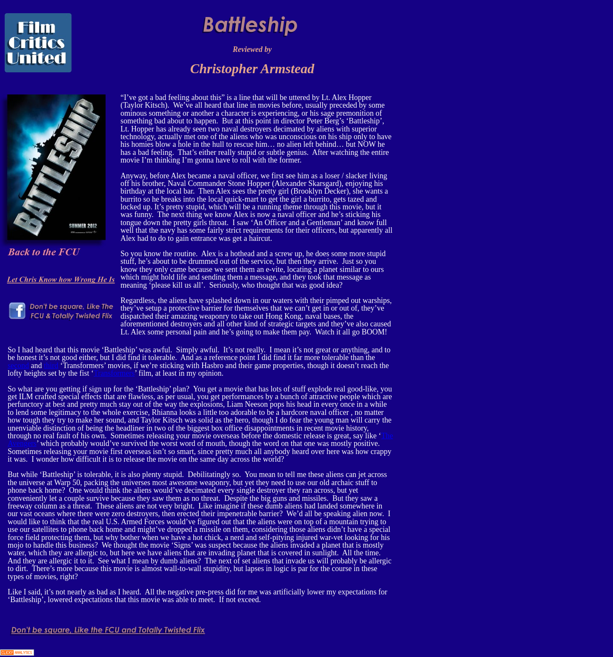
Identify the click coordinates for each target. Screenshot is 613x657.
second (18, 365)
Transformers (114, 373)
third (51, 365)
